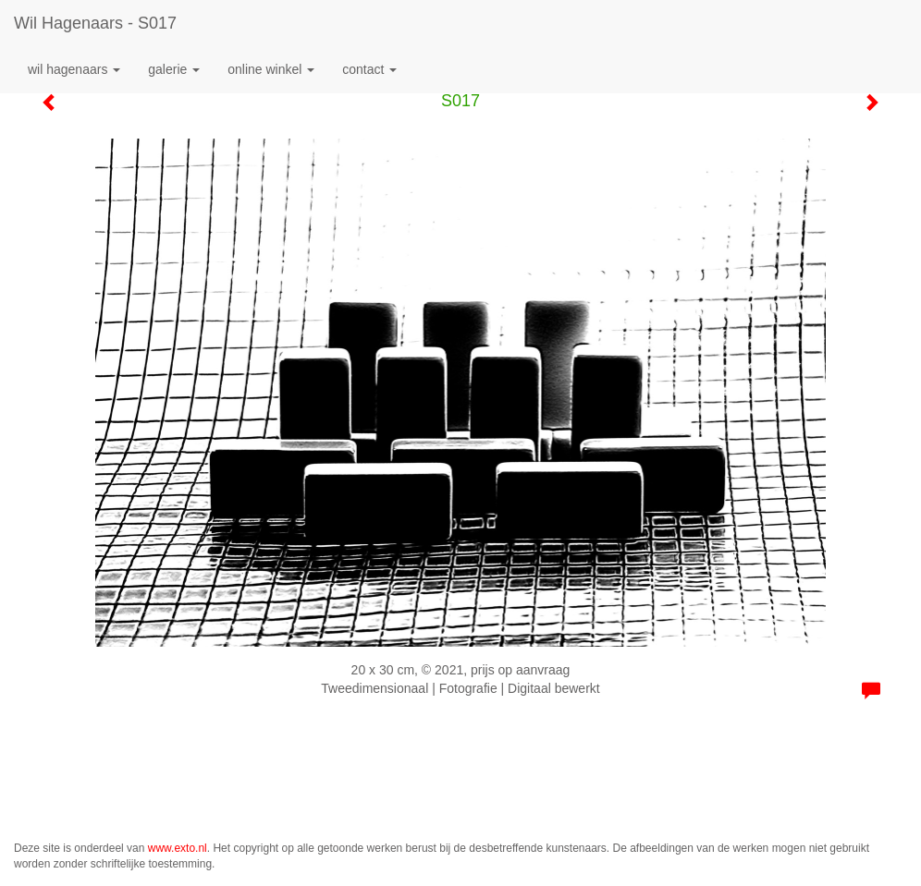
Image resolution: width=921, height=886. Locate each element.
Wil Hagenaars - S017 (95, 23)
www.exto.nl (177, 848)
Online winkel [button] (270, 69)
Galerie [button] (174, 69)
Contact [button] (369, 69)
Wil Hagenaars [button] (74, 69)
